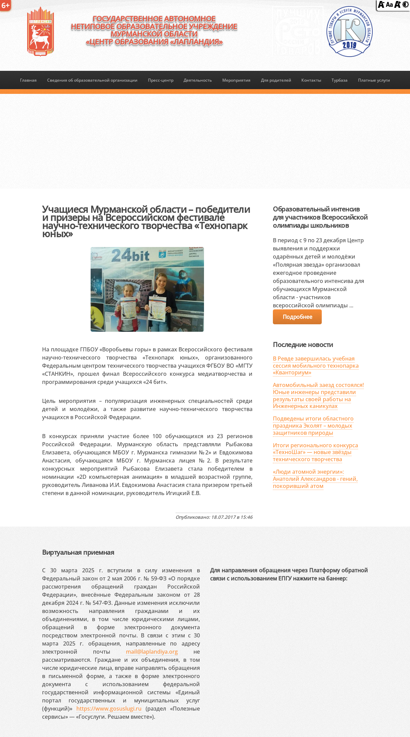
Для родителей (276, 80)
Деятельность (198, 80)
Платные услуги (374, 80)
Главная (28, 80)
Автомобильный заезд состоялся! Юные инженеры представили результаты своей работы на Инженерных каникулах (318, 395)
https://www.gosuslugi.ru (109, 708)
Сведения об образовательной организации (92, 80)
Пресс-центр (160, 80)
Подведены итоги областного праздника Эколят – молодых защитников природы (313, 425)
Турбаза (340, 80)
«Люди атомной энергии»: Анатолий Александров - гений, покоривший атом (315, 479)
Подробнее (297, 317)
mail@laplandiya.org (152, 651)
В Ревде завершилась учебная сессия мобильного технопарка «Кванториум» (316, 365)
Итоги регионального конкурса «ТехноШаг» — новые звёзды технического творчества (315, 452)
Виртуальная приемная (78, 552)
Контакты (311, 80)
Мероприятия (236, 80)
